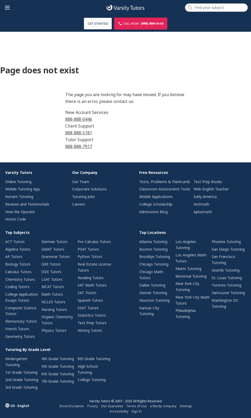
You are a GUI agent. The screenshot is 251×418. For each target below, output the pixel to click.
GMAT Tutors (52, 249)
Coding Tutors (17, 286)
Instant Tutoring (19, 196)
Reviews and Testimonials (27, 204)
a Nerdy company (163, 406)
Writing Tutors (90, 330)
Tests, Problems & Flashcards (164, 181)
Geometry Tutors (20, 336)
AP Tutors (13, 256)
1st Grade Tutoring (21, 372)
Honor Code (15, 219)
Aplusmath (203, 211)
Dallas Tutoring (152, 285)
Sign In (136, 411)
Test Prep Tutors (92, 322)
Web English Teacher (211, 188)
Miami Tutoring (188, 268)
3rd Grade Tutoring (21, 387)
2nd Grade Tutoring (21, 379)
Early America (205, 196)
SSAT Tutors (88, 307)
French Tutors (17, 328)
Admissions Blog (153, 211)
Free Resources (153, 172)
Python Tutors (90, 256)
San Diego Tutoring (228, 249)
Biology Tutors (17, 264)
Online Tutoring (18, 181)
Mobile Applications (156, 196)
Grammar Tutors (55, 256)
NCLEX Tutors (53, 301)
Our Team (80, 181)
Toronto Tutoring (226, 285)
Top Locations (152, 232)
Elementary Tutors (21, 321)
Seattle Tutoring (225, 270)
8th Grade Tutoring (94, 358)
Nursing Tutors (54, 309)
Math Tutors (52, 294)
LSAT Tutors (51, 279)
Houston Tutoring (154, 300)
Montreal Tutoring (191, 276)
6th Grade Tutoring (57, 373)
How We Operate (20, 211)
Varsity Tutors (18, 172)
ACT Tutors (15, 241)
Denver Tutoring (153, 292)
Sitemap (186, 406)
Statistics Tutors (92, 315)
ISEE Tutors (51, 271)
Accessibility (119, 411)
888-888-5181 (78, 133)
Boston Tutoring (153, 249)
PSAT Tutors (88, 249)
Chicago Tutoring (153, 264)
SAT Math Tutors (92, 285)
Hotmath (201, 204)
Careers (78, 204)
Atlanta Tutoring (153, 241)
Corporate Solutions (89, 188)
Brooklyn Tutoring (154, 256)
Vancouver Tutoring (228, 292)
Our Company (85, 172)
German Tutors (54, 241)
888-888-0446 (78, 119)
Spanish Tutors (90, 300)
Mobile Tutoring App (22, 188)
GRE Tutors (51, 264)
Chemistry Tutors (20, 279)
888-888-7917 (78, 146)
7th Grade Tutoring (57, 381)
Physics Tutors (53, 330)
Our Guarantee (112, 406)
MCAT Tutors (52, 286)
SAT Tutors (87, 292)
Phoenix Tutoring (226, 241)
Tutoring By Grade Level (27, 349)
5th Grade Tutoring (57, 366)
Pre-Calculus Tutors (94, 241)
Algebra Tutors (17, 249)
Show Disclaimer (71, 406)
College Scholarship (155, 204)
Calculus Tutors (18, 271)
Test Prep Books (208, 181)
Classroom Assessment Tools (164, 188)
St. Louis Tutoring (227, 277)
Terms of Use (136, 406)
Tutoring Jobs (83, 196)
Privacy (92, 406)
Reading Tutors (91, 277)
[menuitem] (30, 197)
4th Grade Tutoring (57, 358)
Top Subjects (17, 232)
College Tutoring (92, 379)
